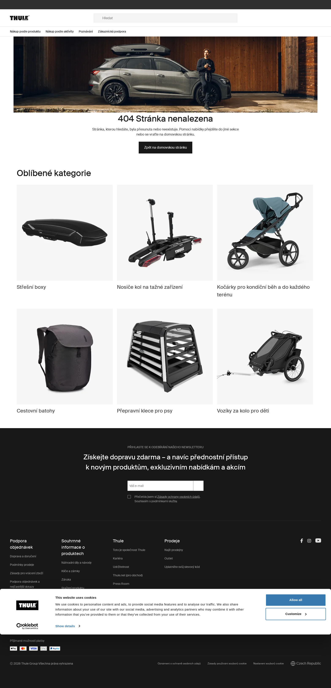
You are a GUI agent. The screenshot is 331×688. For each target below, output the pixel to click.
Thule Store (120, 601)
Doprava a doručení (23, 556)
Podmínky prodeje (22, 565)
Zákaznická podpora (75, 605)
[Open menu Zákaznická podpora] (114, 31)
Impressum (120, 609)
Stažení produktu (72, 588)
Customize (296, 667)
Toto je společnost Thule (129, 550)
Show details (65, 679)
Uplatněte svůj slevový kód (182, 567)
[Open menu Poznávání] (88, 31)
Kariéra (118, 558)
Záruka (66, 579)
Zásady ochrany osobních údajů (178, 497)
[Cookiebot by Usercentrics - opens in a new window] (27, 680)
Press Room (121, 584)
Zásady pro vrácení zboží (26, 573)
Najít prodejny (173, 550)
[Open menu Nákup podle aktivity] (62, 31)
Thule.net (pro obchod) (127, 575)
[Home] (52, 17)
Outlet (168, 558)
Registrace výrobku (74, 596)
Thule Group (121, 592)
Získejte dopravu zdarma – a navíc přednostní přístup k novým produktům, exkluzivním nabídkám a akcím (165, 462)
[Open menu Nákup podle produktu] (28, 31)
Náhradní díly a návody (76, 563)
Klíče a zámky (70, 571)
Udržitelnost (121, 567)
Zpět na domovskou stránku (165, 147)
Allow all (295, 653)
